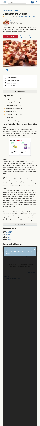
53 (23, 16)
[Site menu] (36, 2)
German (9, 239)
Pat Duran (13, 21)
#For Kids (8, 234)
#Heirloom (8, 236)
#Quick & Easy (9, 232)
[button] (10, 17)
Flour (10, 240)
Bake (9, 237)
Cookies (10, 231)
